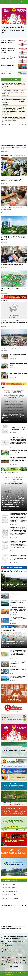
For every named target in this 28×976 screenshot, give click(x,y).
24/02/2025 (4, 212)
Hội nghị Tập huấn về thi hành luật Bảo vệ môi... (7, 66)
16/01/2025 (4, 242)
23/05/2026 (5, 95)
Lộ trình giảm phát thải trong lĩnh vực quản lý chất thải (12, 348)
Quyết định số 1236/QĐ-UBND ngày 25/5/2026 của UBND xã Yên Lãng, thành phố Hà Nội (13, 416)
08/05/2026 (13, 448)
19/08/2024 (13, 614)
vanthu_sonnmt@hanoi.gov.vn (11, 947)
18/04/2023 (13, 680)
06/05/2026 (4, 183)
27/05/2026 (5, 87)
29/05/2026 (4, 151)
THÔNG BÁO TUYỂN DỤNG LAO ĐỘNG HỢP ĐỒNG (8, 41)
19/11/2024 (13, 605)
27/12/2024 (4, 267)
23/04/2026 (4, 326)
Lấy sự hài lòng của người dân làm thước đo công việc (12, 264)
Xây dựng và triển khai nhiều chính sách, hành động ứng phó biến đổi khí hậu (18, 619)
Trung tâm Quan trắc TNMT (9, 891)
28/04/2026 (5, 509)
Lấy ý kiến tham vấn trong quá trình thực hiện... (8, 72)
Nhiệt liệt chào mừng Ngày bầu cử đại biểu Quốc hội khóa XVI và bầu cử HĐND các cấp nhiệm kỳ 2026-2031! (13, 29)
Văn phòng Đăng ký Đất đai (9, 888)
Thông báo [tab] (14, 79)
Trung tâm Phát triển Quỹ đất (10, 898)
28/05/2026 (5, 420)
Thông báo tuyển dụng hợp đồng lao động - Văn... (8, 57)
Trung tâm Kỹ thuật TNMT (9, 894)
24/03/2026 (13, 432)
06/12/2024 (13, 659)
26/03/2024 (13, 673)
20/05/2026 (5, 114)
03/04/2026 (13, 550)
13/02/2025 (5, 589)
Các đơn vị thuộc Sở (10, 880)
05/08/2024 (13, 623)
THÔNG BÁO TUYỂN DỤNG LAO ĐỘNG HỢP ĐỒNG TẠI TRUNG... (8, 50)
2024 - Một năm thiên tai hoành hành (18, 594)
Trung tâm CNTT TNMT (8, 884)
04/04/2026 (13, 537)
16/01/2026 (13, 524)
